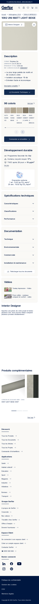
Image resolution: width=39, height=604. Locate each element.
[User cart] (32, 7)
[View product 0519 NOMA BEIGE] (13, 115)
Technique (8, 239)
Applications (7, 457)
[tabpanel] (13, 391)
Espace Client (7, 533)
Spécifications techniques (19, 195)
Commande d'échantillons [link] (11, 451)
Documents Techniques (20, 92)
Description (10, 56)
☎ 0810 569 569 (8, 551)
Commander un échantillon (18, 139)
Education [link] (5, 471)
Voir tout (30, 103)
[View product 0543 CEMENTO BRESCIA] (32, 116)
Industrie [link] (5, 483)
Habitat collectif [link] (7, 467)
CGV (3, 589)
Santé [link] (4, 463)
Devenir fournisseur (9, 527)
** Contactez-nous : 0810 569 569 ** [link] (19, 2)
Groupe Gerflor (8, 501)
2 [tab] (19, 410)
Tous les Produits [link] (8, 436)
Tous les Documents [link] (9, 440)
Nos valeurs (6, 516)
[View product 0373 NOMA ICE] (7, 115)
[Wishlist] (28, 7)
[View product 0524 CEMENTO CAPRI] (25, 115)
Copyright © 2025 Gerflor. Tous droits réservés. (16, 600)
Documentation (13, 231)
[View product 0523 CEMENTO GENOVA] (19, 116)
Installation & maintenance (15, 263)
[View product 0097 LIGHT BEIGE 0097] (13, 389)
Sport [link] (4, 475)
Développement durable (18, 150)
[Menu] (36, 7)
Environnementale (11, 247)
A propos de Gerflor (9, 508)
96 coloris (9, 103)
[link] (3, 563)
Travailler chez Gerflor (9, 520)
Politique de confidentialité (11, 580)
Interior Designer (14, 24)
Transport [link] (5, 496)
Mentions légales (8, 594)
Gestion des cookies (9, 585)
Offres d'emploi (7, 523)
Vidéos (8, 282)
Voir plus (6, 165)
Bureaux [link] (5, 492)
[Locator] (23, 7)
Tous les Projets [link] (7, 447)
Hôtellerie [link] (5, 486)
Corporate (5, 512)
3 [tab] (25, 410)
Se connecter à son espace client (13, 539)
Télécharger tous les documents (21, 271)
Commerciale (9, 255)
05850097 (23, 68)
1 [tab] (14, 410)
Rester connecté (9, 557)
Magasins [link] (5, 479)
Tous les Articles (7, 444)
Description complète (11, 86)
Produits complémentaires (17, 370)
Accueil (4, 14)
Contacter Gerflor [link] (8, 547)
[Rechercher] (19, 7)
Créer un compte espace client (12, 543)
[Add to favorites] (23, 377)
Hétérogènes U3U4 (15, 14)
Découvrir (6, 429)
